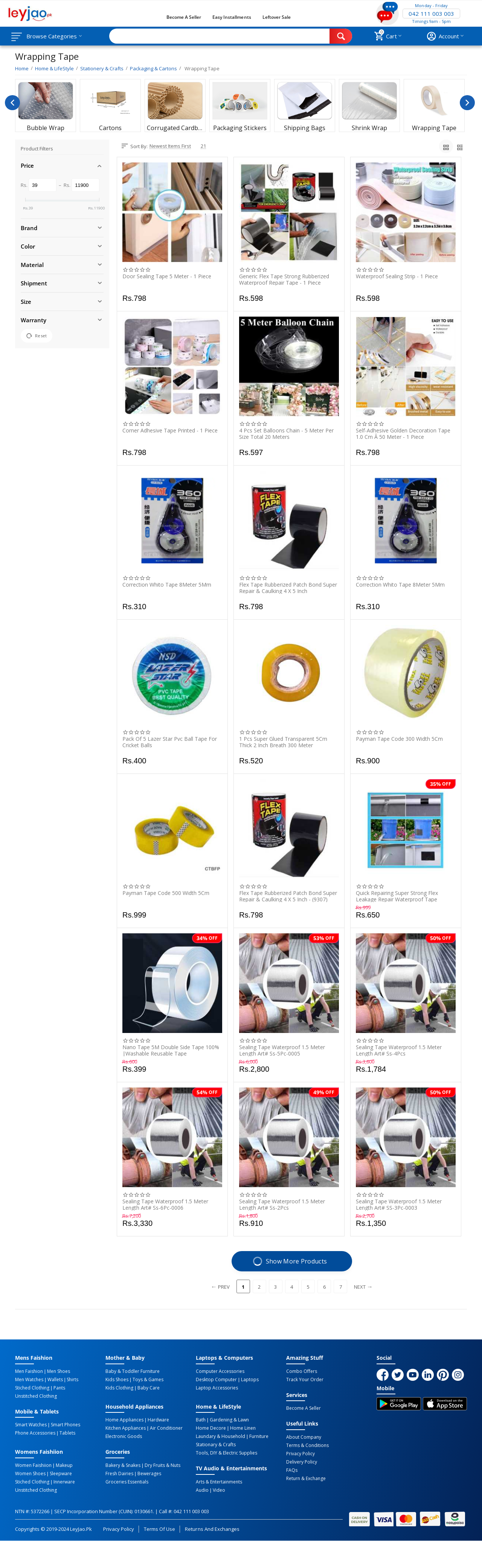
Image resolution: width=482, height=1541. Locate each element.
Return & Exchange (306, 1478)
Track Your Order (304, 1379)
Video (219, 1490)
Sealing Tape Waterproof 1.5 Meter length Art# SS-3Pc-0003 (399, 1204)
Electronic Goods (123, 1436)
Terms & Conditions (307, 1445)
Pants (59, 1388)
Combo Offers (301, 1371)
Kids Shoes (116, 1379)
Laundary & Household (220, 1436)
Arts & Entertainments (219, 1482)
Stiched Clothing (32, 1388)
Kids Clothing (119, 1388)
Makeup (64, 1465)
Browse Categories (51, 36)
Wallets (55, 1379)
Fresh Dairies (119, 1473)
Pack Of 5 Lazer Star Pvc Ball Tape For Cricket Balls (169, 742)
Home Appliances (124, 1420)
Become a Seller (183, 17)
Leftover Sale (276, 17)
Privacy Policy (300, 1454)
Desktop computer (216, 1379)
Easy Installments (231, 17)
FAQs (291, 1470)
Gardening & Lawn (229, 1420)
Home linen (243, 1428)
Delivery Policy (301, 1462)
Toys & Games (148, 1379)
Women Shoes (30, 1473)
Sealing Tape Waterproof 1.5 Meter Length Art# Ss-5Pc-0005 (282, 1050)
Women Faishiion (33, 1465)
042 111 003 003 (431, 13)
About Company (303, 1437)
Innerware (64, 1482)
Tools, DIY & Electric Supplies (226, 1453)
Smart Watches (31, 1425)
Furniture (258, 1436)
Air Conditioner (166, 1428)
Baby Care (148, 1388)
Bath (201, 1420)
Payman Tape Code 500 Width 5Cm (165, 893)
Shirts (72, 1379)
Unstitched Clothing (36, 1396)
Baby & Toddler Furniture (132, 1371)
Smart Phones (65, 1425)
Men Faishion (29, 1371)
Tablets (67, 1433)
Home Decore (211, 1428)
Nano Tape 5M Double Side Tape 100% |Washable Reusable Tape (170, 1050)
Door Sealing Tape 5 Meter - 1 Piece (166, 276)
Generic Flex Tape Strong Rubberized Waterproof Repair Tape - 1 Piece (284, 279)
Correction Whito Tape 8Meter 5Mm (166, 585)
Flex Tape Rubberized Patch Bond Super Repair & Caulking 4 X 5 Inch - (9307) (288, 896)
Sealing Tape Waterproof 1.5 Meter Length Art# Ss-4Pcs (399, 1050)
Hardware (158, 1420)
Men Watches (29, 1379)
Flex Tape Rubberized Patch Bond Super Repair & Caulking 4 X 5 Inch (288, 588)
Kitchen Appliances (125, 1428)
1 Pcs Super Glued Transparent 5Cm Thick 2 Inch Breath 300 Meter (283, 742)
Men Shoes (58, 1371)
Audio (202, 1490)
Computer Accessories (220, 1371)
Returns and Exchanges (212, 1529)
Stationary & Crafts (216, 1444)
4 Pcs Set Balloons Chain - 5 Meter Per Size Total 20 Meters (286, 434)
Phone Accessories (35, 1433)
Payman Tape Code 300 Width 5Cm (399, 739)
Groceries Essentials (126, 1482)
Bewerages (149, 1473)
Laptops (250, 1379)
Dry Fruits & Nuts (162, 1465)
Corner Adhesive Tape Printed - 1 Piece (170, 431)
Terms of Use (159, 1529)
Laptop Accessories (217, 1388)
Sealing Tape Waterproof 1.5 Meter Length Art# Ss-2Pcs (282, 1204)
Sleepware (61, 1473)
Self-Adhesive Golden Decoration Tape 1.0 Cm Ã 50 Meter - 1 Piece (403, 434)
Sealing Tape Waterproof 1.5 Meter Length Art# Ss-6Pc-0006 (165, 1204)
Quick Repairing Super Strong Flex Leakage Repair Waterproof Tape (397, 896)
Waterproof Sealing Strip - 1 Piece (397, 276)
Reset (36, 336)
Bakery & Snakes (122, 1465)
